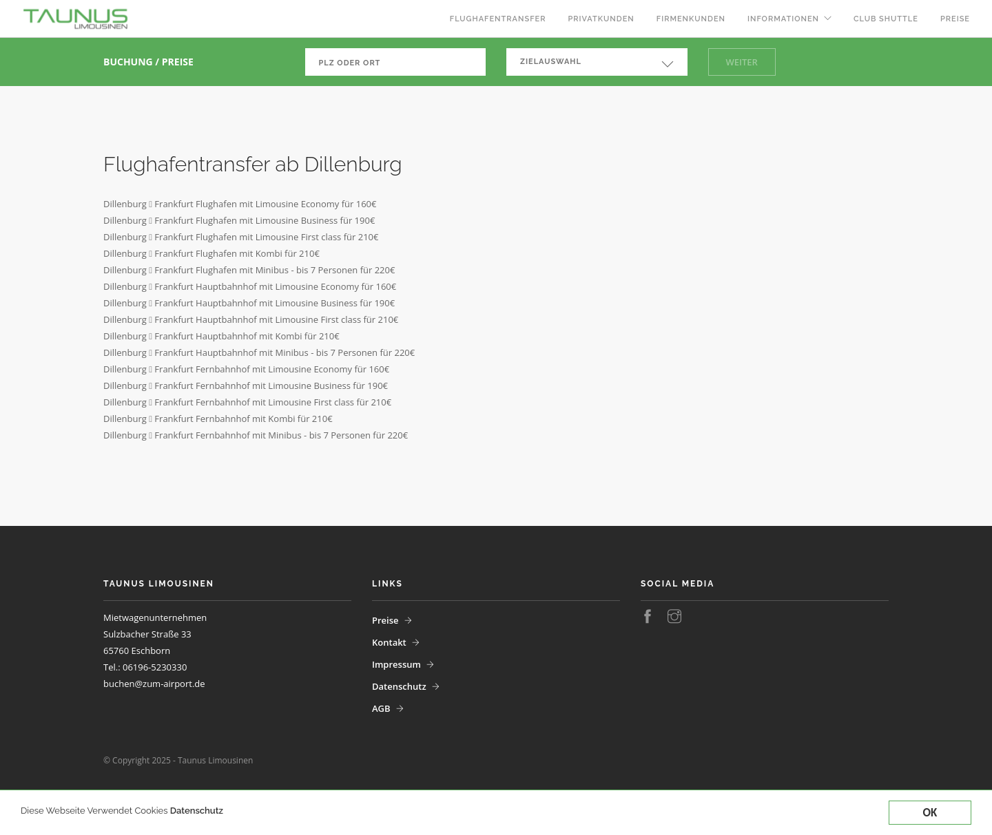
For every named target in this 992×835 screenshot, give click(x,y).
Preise (955, 18)
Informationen (783, 18)
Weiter (742, 62)
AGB (381, 708)
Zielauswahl (550, 61)
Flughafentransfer (498, 18)
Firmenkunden (691, 18)
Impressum (396, 664)
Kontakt (389, 642)
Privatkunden (601, 18)
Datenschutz (196, 810)
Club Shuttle (886, 18)
